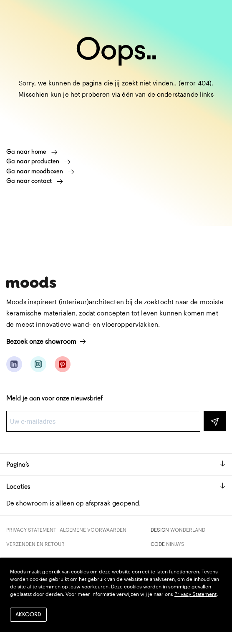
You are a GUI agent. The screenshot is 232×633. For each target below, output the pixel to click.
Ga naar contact (34, 181)
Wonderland (187, 530)
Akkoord (28, 614)
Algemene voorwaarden (93, 530)
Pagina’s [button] (116, 464)
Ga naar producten (38, 161)
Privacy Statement (31, 530)
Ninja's (175, 544)
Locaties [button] (116, 486)
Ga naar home (32, 151)
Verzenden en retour (35, 544)
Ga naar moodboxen (40, 171)
